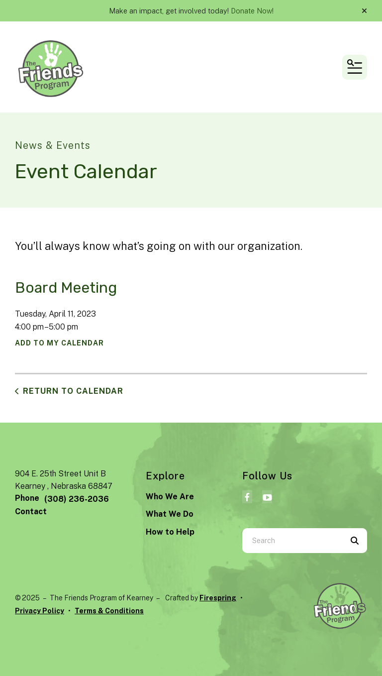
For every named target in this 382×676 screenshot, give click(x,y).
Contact (31, 511)
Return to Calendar (73, 391)
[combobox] (292, 540)
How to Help (170, 532)
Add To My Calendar (59, 343)
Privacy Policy (39, 611)
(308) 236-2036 (76, 499)
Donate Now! (252, 10)
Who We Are (170, 496)
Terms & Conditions (109, 611)
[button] (364, 11)
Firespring (217, 598)
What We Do (169, 514)
